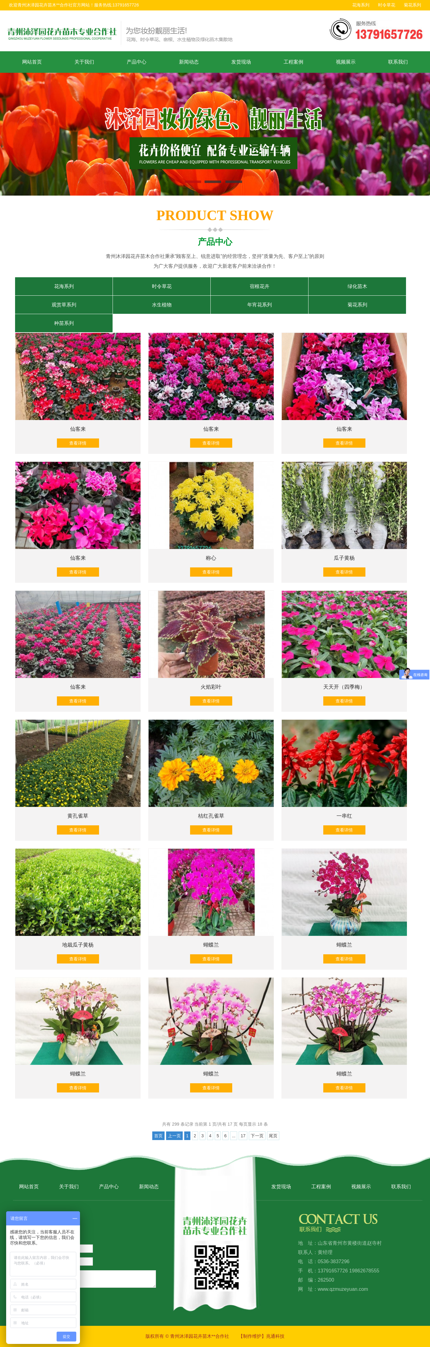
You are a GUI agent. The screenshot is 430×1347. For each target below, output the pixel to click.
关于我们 (84, 61)
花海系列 (360, 4)
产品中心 (136, 61)
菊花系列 (412, 4)
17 (243, 1135)
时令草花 (386, 4)
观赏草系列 (64, 304)
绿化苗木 (357, 286)
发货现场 (241, 61)
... (234, 1135)
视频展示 (346, 61)
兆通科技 (275, 1336)
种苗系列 (64, 323)
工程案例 (293, 61)
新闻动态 (189, 61)
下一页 (257, 1135)
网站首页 (32, 61)
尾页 (273, 1135)
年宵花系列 (259, 304)
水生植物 (162, 304)
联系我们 (398, 61)
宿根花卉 (259, 286)
